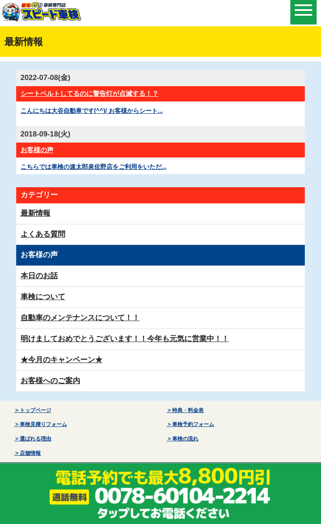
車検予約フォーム (193, 424)
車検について (43, 297)
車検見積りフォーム (43, 424)
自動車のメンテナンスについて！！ (80, 318)
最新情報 (35, 213)
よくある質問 (43, 234)
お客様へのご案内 (50, 381)
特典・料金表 (188, 410)
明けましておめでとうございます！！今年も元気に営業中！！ (125, 339)
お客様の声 (37, 150)
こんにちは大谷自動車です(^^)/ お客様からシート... (92, 110)
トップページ (35, 410)
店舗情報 (30, 453)
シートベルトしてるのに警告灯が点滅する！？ (90, 93)
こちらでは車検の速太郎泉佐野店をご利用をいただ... (94, 166)
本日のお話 (39, 276)
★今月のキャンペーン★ (61, 360)
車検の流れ (185, 439)
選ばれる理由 (35, 439)
